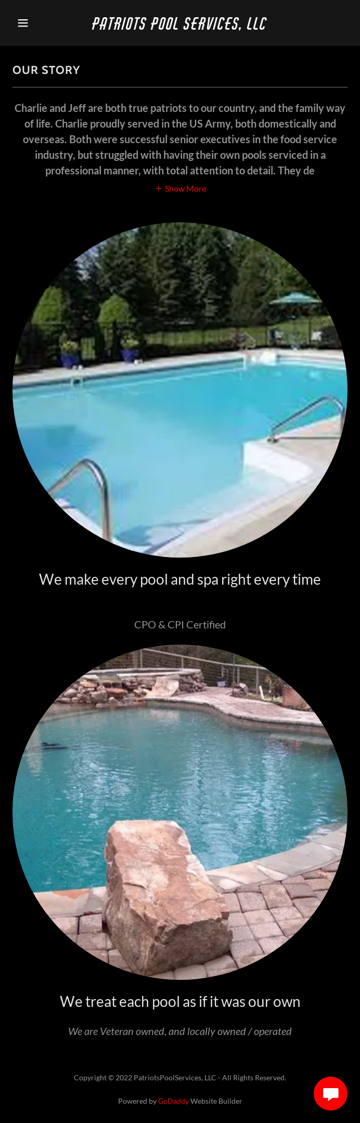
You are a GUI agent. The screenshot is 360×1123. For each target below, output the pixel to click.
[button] (37, 22)
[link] (180, 26)
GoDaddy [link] (173, 1100)
